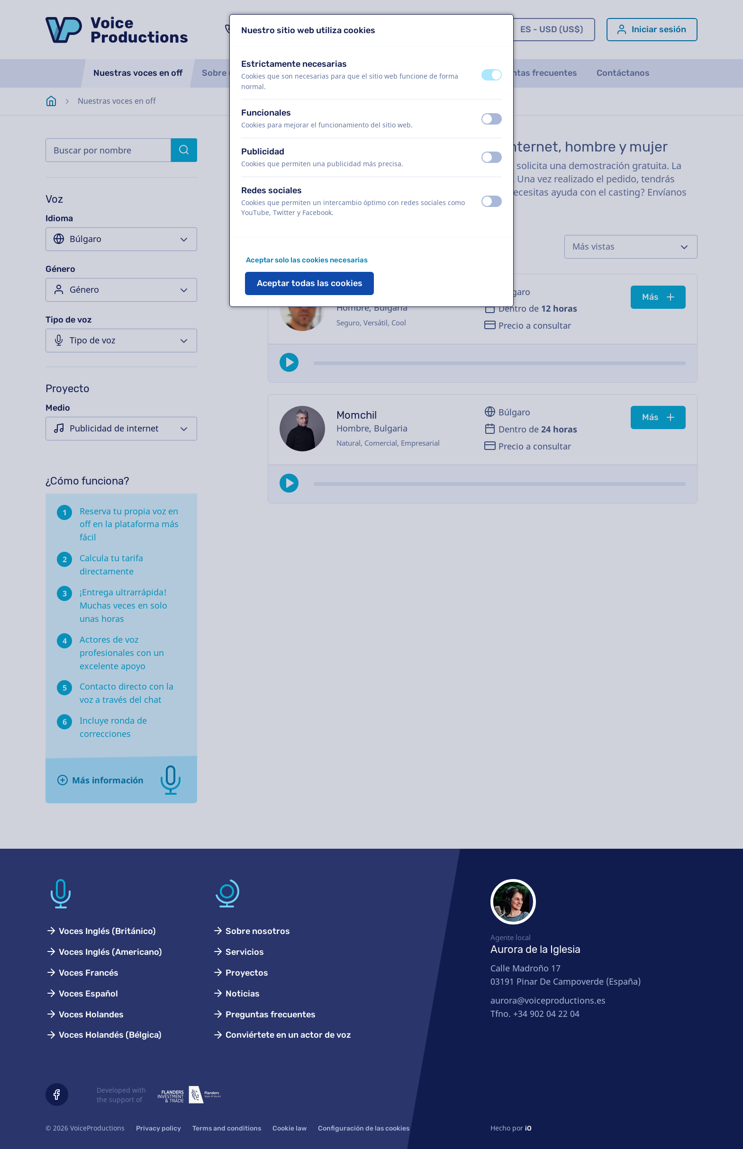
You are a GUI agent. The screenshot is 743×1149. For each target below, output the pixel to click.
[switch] (491, 75)
